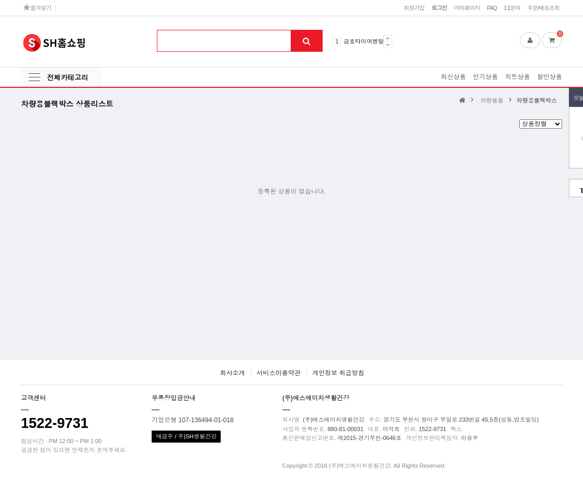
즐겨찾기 (37, 7)
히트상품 (517, 77)
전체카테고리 (67, 78)
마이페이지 (467, 8)
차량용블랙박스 (537, 100)
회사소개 (232, 373)
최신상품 (453, 77)
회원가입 (414, 8)
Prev (387, 38)
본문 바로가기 (0, 0)
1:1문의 (512, 8)
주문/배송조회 (543, 8)
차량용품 (492, 100)
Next (387, 44)
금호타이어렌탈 (364, 41)
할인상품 (549, 77)
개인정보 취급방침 (338, 373)
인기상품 (485, 77)
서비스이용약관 (279, 373)
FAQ (492, 8)
